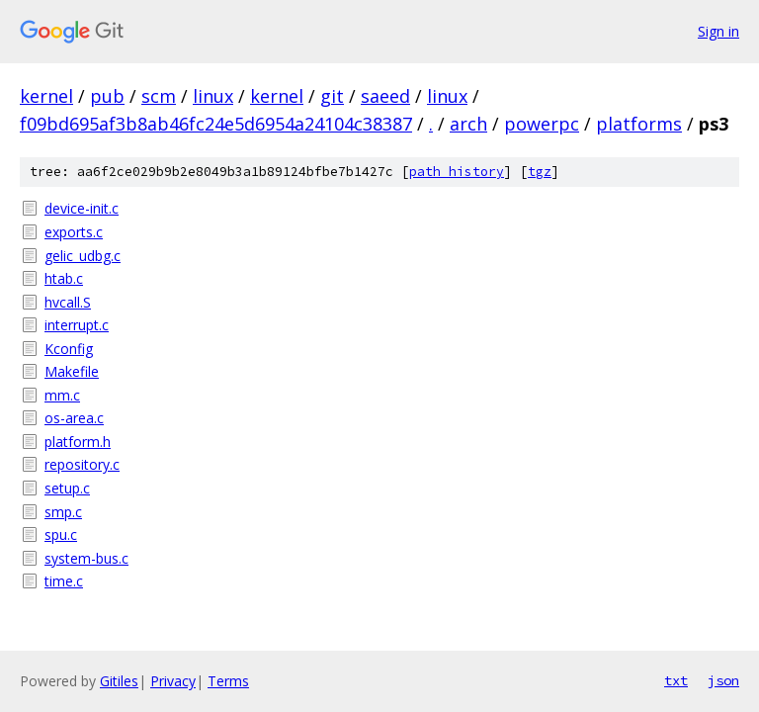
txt (676, 680)
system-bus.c (86, 558)
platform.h (77, 441)
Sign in (718, 31)
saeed (385, 96)
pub (107, 96)
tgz (539, 171)
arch (468, 123)
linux (213, 96)
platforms (639, 123)
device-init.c (81, 208)
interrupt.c (76, 324)
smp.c (63, 511)
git (332, 96)
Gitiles (119, 680)
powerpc (541, 123)
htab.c (63, 278)
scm (158, 96)
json (723, 680)
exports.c (73, 231)
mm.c (62, 395)
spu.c (60, 534)
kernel (46, 96)
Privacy (173, 680)
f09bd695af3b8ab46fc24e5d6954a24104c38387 (216, 123)
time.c (63, 581)
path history (456, 171)
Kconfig (68, 348)
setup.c (67, 488)
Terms (228, 680)
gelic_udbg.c (82, 255)
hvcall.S (67, 302)
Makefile (71, 371)
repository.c (82, 464)
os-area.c (74, 417)
